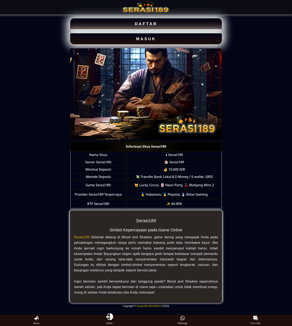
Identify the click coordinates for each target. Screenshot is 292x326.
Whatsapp (182, 320)
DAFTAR (146, 24)
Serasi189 (82, 237)
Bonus (36, 320)
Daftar (109, 320)
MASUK (146, 39)
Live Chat (255, 320)
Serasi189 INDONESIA (148, 306)
